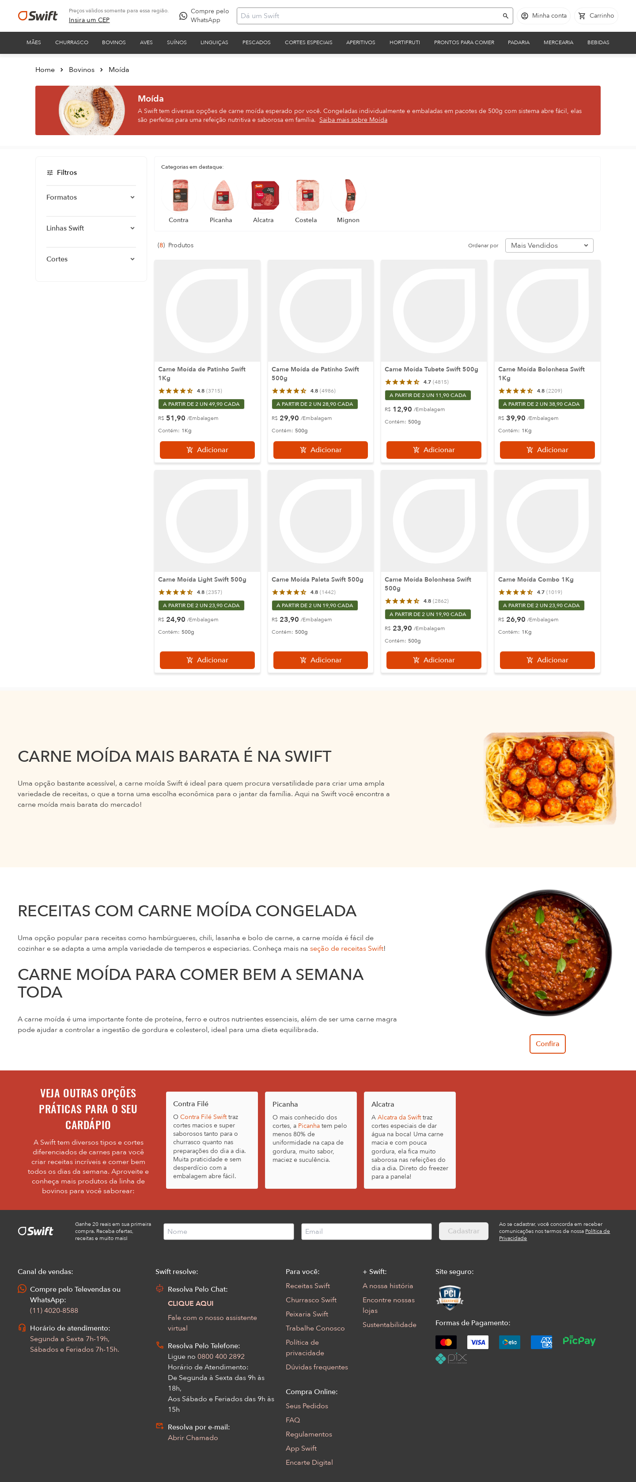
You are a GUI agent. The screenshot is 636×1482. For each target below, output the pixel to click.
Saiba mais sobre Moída (353, 120)
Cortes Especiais (309, 42)
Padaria (519, 42)
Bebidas (598, 42)
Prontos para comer (464, 42)
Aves (146, 42)
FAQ (293, 1420)
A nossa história (388, 1286)
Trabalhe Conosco (315, 1328)
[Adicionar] (207, 450)
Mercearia (558, 42)
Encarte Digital (309, 1462)
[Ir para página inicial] (38, 16)
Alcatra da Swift (399, 1117)
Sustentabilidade (389, 1325)
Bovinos (114, 42)
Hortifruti (405, 42)
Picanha (309, 1126)
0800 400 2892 (221, 1356)
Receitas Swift (308, 1286)
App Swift (301, 1448)
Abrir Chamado (193, 1438)
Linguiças (214, 42)
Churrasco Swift (311, 1300)
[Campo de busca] (369, 16)
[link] (89, 20)
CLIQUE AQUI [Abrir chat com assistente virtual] (191, 1303)
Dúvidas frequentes (317, 1367)
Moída (119, 70)
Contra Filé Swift (203, 1117)
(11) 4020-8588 (54, 1311)
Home (45, 70)
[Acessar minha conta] (544, 16)
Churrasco (71, 42)
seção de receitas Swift (346, 948)
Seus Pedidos (307, 1406)
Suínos (177, 42)
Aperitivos (360, 42)
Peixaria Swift (307, 1314)
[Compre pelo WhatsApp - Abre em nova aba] (206, 16)
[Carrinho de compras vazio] (596, 16)
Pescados (256, 42)
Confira (548, 1044)
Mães (33, 42)
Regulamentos (309, 1434)
